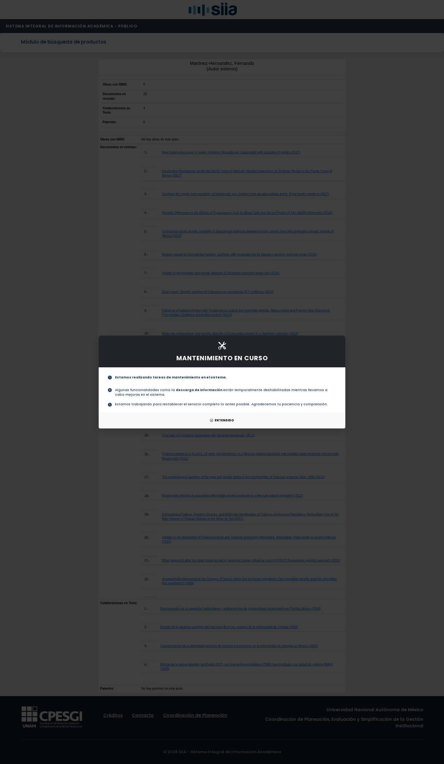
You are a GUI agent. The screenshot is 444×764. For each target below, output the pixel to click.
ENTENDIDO (222, 420)
